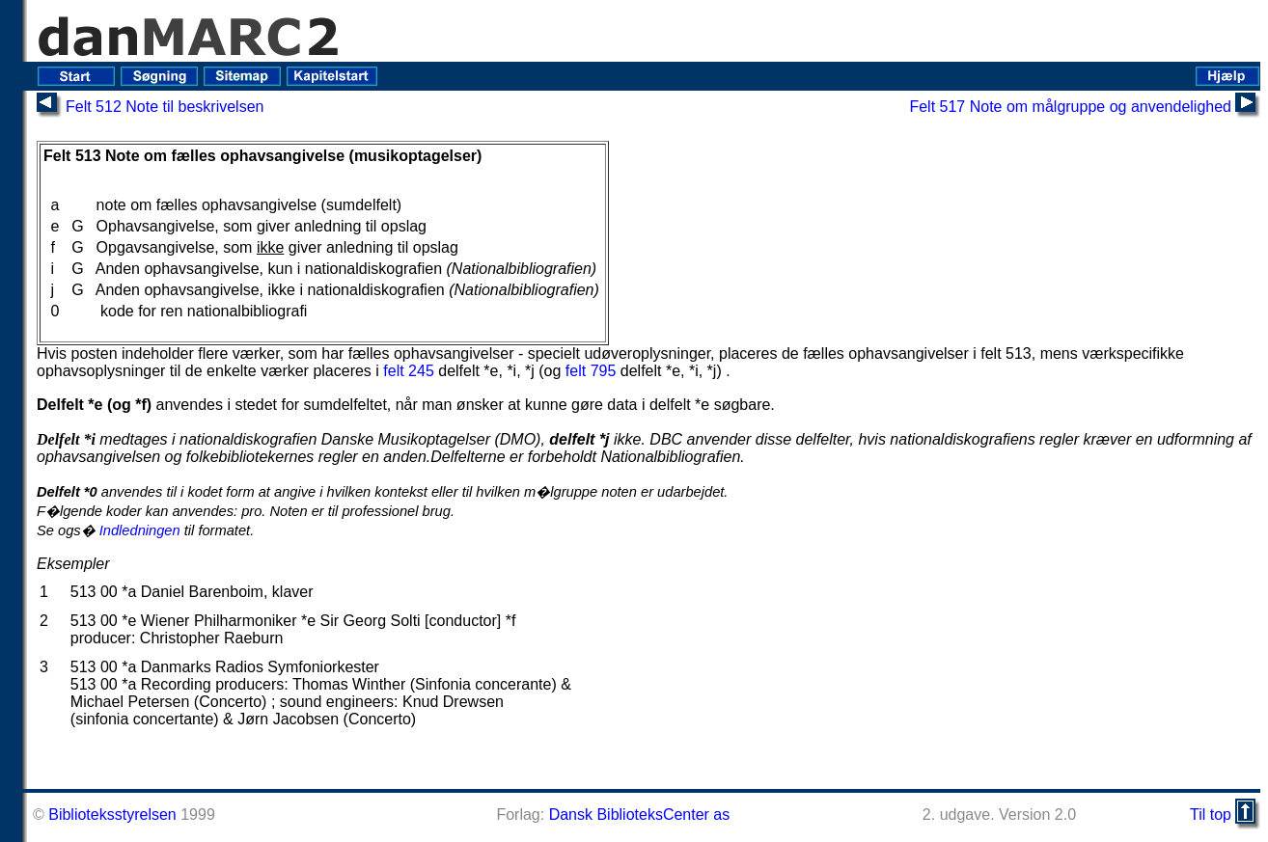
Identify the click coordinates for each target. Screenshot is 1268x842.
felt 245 (408, 371)
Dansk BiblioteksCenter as (639, 814)
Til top (1210, 814)
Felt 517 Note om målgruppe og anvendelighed (1070, 106)
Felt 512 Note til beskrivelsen (164, 106)
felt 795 (590, 371)
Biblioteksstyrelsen (112, 814)
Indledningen (139, 530)
